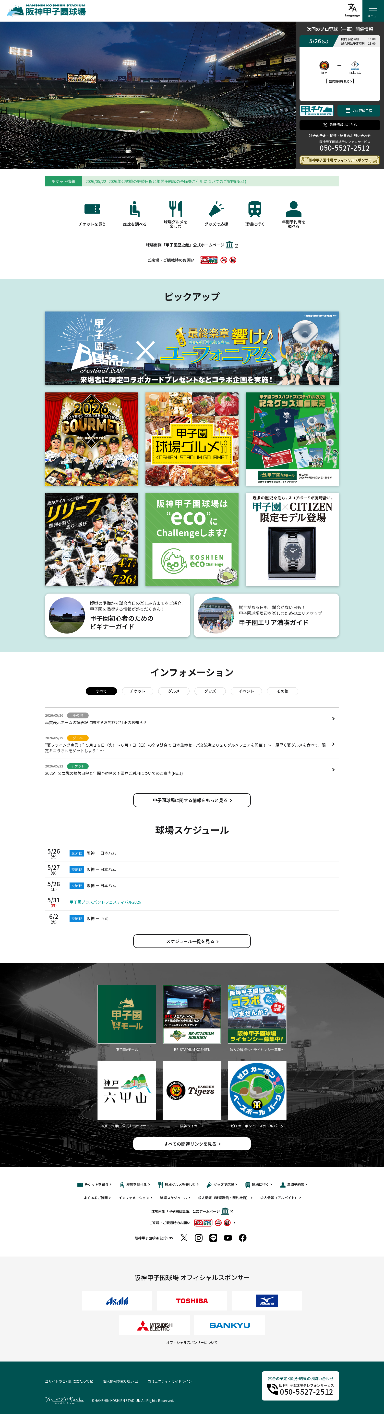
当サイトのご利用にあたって (67, 1381)
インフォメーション (134, 1198)
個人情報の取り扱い (118, 1381)
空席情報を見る (339, 81)
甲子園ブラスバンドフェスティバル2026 (105, 902)
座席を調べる (133, 1185)
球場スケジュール (173, 1198)
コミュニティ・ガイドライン (170, 1381)
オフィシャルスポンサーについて (192, 1342)
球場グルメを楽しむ (177, 1185)
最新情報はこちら (340, 125)
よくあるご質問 (96, 1198)
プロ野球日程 (359, 110)
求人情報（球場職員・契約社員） (224, 1198)
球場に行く (257, 1185)
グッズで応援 (220, 1185)
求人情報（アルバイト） (279, 1198)
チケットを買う (92, 1185)
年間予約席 (292, 1185)
